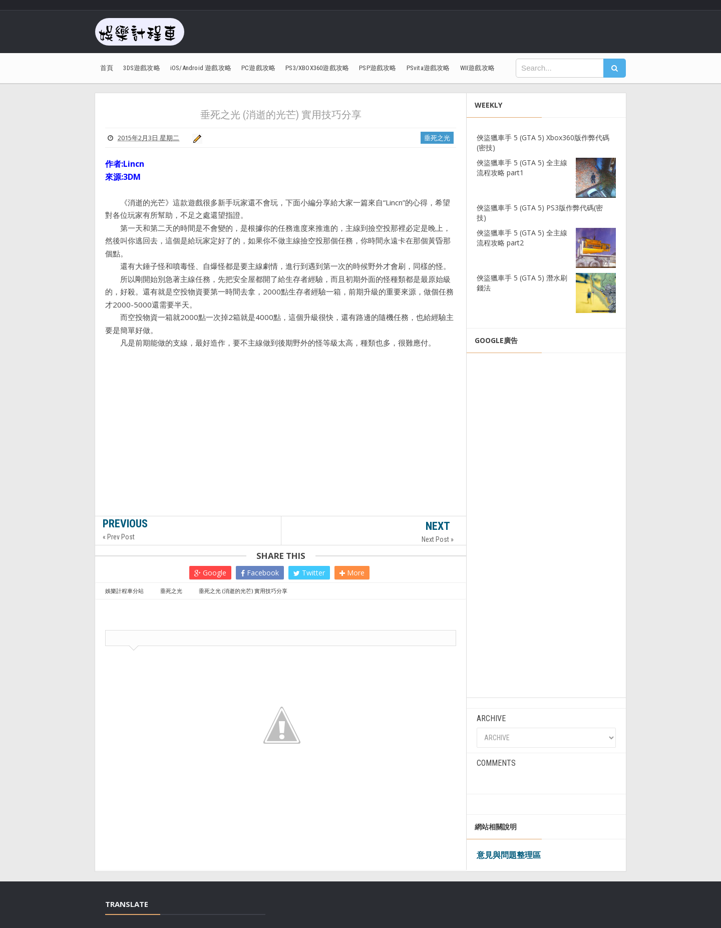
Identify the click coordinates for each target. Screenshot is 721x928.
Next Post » (438, 539)
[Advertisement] (281, 449)
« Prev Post (119, 537)
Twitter (309, 572)
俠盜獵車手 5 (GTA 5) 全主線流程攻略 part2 (522, 237)
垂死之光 (437, 137)
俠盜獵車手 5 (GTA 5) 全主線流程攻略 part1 (522, 167)
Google (210, 572)
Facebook (260, 572)
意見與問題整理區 (509, 854)
